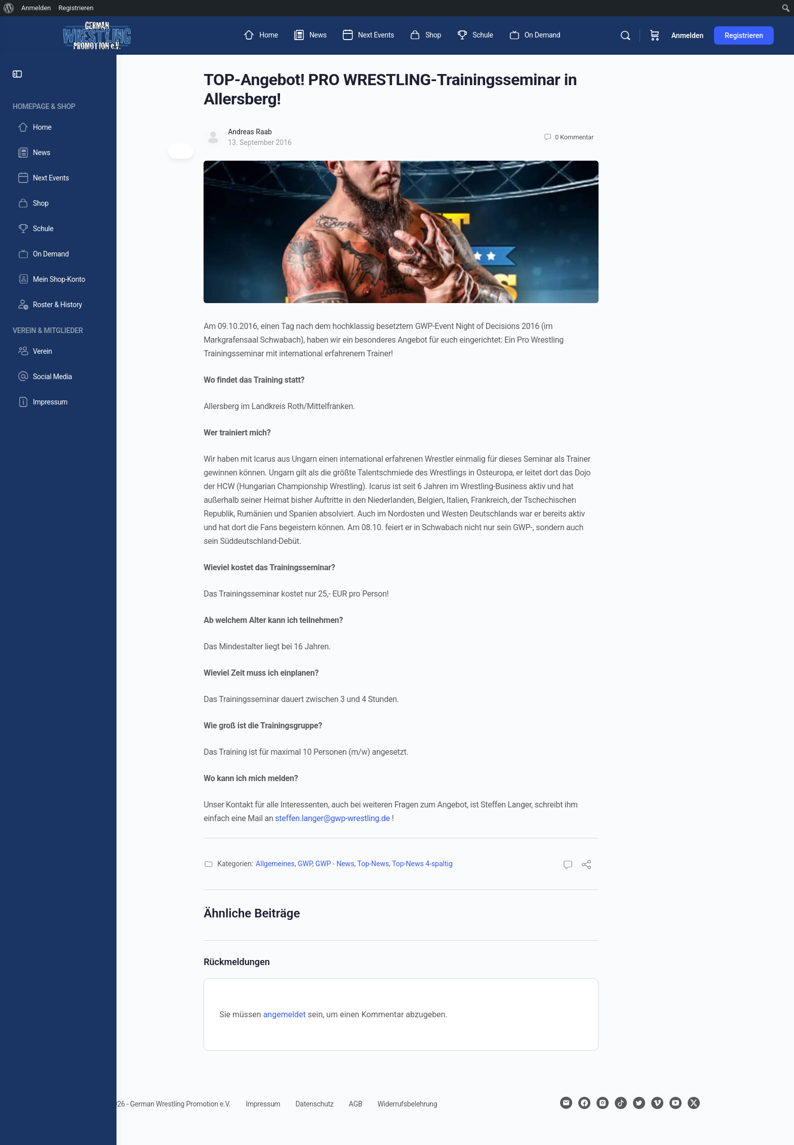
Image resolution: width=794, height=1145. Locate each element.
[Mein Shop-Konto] (58, 279)
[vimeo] (711, 1103)
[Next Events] (58, 178)
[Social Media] (58, 376)
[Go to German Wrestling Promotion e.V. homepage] (96, 34)
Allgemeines (329, 864)
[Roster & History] (58, 304)
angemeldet (338, 1014)
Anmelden (687, 35)
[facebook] (638, 1103)
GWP (359, 864)
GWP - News (389, 864)
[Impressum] (58, 402)
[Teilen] (640, 866)
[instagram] (657, 1103)
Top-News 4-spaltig (476, 864)
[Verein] (58, 351)
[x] (748, 1103)
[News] (58, 152)
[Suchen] (625, 35)
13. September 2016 (314, 142)
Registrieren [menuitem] (76, 8)
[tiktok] (675, 1103)
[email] (620, 1103)
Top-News (427, 864)
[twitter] (693, 1103)
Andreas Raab (304, 132)
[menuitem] (9, 8)
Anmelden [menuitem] (36, 8)
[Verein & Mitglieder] (58, 328)
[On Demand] (58, 254)
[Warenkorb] (654, 35)
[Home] (58, 127)
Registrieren (744, 35)
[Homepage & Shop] (58, 104)
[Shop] (58, 203)
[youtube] (730, 1103)
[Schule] (58, 228)
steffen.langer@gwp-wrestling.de (386, 818)
